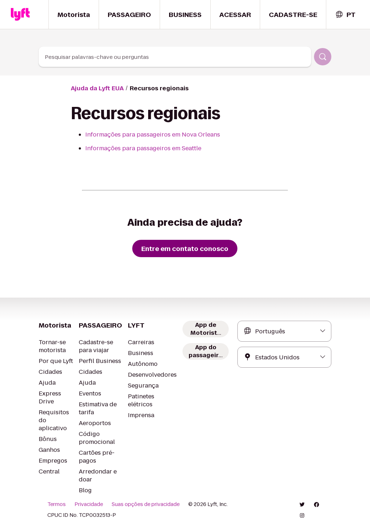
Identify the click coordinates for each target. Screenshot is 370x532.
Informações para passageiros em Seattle (143, 148)
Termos (56, 504)
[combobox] (345, 14)
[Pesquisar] (322, 56)
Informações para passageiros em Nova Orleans (152, 134)
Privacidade (88, 504)
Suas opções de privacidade (146, 504)
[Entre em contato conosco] (184, 248)
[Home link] (20, 14)
